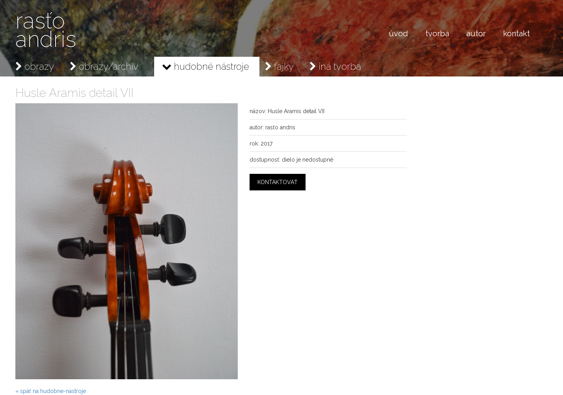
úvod (398, 33)
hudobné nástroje (205, 66)
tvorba (437, 33)
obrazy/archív (104, 66)
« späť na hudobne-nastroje (50, 391)
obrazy (34, 66)
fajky (279, 66)
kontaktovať (277, 182)
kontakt (516, 33)
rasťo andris (45, 29)
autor (476, 33)
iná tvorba (335, 66)
